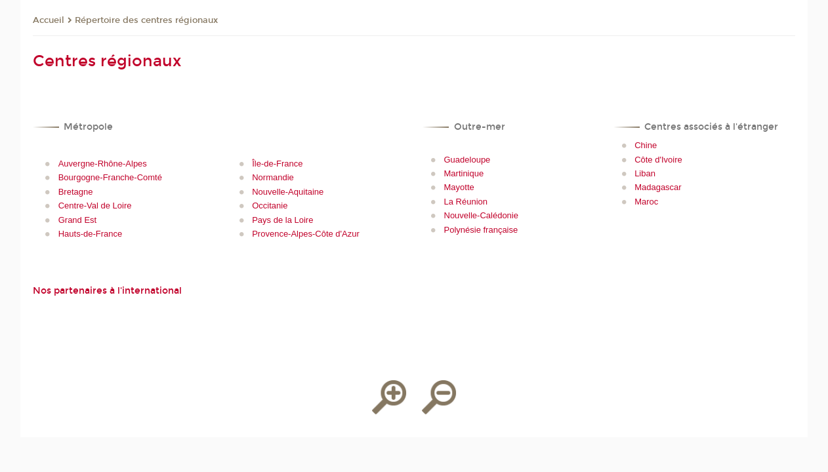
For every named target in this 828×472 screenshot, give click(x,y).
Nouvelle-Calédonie (481, 215)
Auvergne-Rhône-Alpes (102, 163)
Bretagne (75, 192)
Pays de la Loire (282, 220)
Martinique (464, 173)
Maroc (646, 201)
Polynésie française (481, 230)
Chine (645, 145)
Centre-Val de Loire (95, 205)
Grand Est (77, 220)
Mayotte (459, 187)
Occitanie (269, 205)
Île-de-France (277, 163)
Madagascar (658, 187)
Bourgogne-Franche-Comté (110, 177)
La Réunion (466, 201)
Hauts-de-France (90, 234)
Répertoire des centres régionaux (146, 20)
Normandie (273, 177)
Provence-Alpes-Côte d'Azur (306, 234)
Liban (644, 173)
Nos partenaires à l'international (107, 290)
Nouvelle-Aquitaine (287, 192)
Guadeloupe (467, 160)
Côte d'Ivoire (658, 160)
